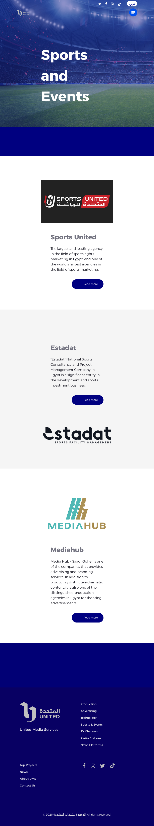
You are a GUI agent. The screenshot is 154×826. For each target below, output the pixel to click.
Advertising (89, 711)
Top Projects (28, 765)
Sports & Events (92, 724)
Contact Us (27, 785)
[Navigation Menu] (133, 12)
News (24, 772)
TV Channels (89, 731)
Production (88, 704)
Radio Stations (91, 738)
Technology (88, 718)
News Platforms (92, 745)
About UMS (28, 778)
